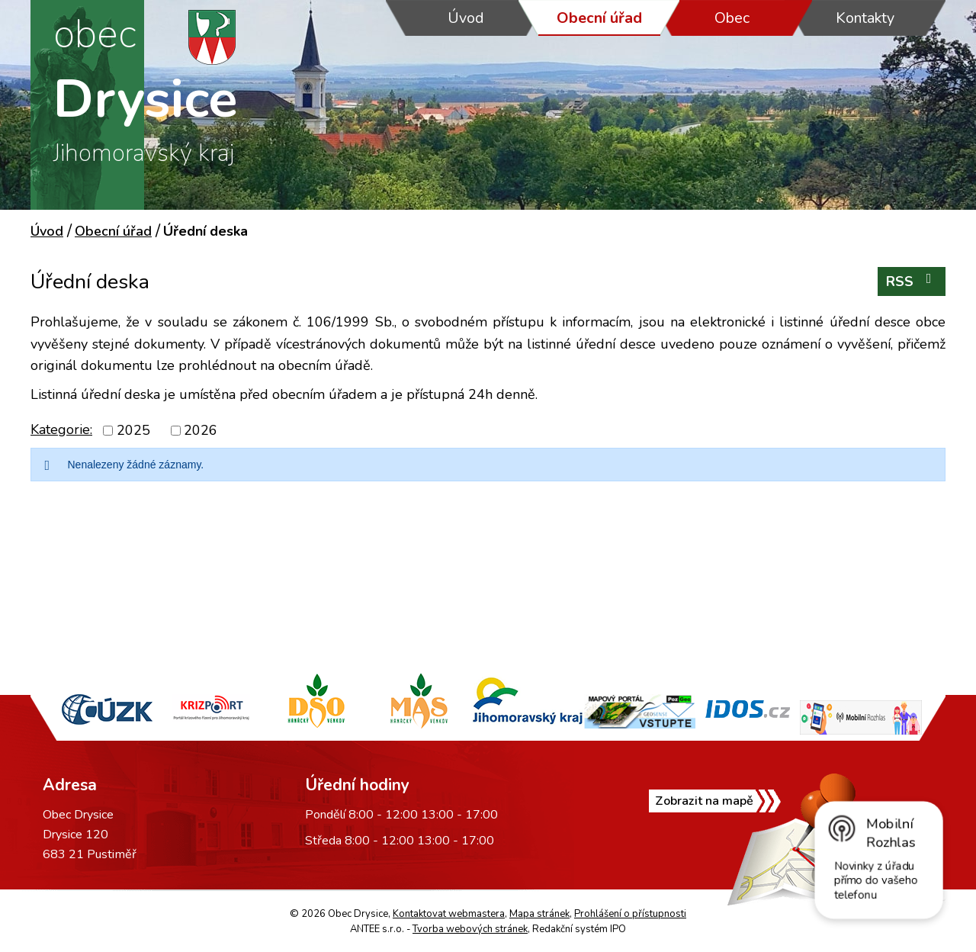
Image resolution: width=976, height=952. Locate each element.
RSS (912, 281)
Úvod (466, 18)
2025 (133, 430)
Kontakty (865, 18)
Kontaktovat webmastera (449, 914)
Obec (732, 18)
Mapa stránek (539, 914)
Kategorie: (61, 429)
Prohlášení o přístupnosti (630, 914)
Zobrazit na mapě (704, 801)
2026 (200, 430)
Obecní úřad (599, 18)
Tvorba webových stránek (470, 929)
